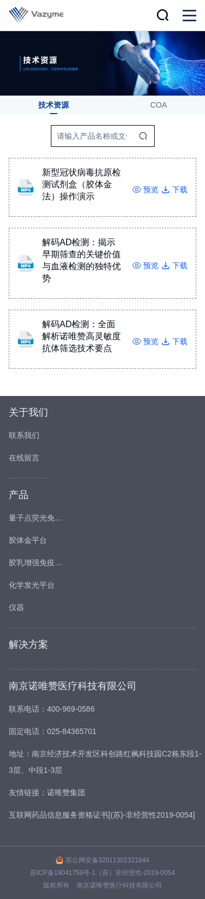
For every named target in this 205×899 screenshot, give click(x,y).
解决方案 (28, 644)
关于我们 (28, 412)
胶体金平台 (28, 540)
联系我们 (24, 435)
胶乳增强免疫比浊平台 (36, 562)
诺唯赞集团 (66, 792)
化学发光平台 (32, 585)
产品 (18, 494)
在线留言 (24, 457)
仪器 (16, 607)
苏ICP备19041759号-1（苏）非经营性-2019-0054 (102, 873)
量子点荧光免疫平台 (36, 517)
